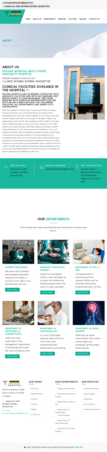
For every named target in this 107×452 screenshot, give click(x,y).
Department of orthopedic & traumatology (62, 412)
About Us (34, 388)
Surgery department (65, 388)
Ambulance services (92, 409)
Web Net (78, 447)
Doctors (34, 404)
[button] (27, 19)
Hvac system (89, 404)
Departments (36, 394)
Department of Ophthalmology (49, 330)
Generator (88, 399)
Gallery (34, 409)
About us (15, 46)
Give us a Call (18, 165)
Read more (12, 290)
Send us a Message (55, 165)
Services (34, 399)
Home (4, 46)
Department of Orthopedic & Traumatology (13, 331)
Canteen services (91, 388)
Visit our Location (91, 165)
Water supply (89, 394)
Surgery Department (16, 267)
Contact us (35, 414)
